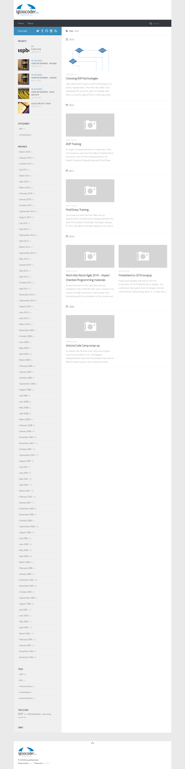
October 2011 (25, 282)
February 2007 (25, 496)
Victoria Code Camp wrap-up (83, 345)
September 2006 (27, 526)
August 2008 (25, 389)
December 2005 (26, 580)
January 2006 (25, 574)
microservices (25, 686)
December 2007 (26, 437)
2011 (70, 171)
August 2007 (25, 461)
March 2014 (24, 247)
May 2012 (23, 270)
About (30, 23)
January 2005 (25, 645)
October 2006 (25, 520)
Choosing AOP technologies (82, 78)
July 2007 (23, 467)
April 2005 (23, 627)
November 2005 (26, 585)
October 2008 (25, 377)
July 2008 (23, 395)
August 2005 (25, 603)
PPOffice (46, 763)
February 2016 (25, 193)
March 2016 (24, 187)
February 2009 (25, 366)
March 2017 (24, 175)
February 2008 (25, 425)
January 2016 (25, 199)
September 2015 (27, 211)
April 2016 (23, 181)
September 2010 (27, 300)
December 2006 (26, 508)
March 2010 (24, 324)
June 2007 (23, 472)
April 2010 (23, 318)
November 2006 (26, 514)
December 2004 (26, 651)
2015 (70, 39)
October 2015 (25, 205)
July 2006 (23, 538)
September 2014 (27, 235)
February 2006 (25, 568)
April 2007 (23, 484)
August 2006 (25, 532)
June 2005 (23, 615)
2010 (70, 236)
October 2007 (25, 449)
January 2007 (25, 502)
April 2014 (23, 241)
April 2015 (23, 229)
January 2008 (25, 431)
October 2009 (25, 336)
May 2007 (23, 479)
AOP (21, 674)
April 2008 (23, 413)
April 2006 (23, 556)
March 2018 (24, 151)
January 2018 (25, 157)
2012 (70, 105)
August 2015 (25, 217)
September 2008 (27, 383)
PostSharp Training (77, 209)
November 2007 (26, 443)
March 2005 (24, 633)
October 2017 (25, 163)
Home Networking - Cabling (44, 77)
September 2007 (27, 455)
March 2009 (24, 360)
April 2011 (23, 288)
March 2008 (24, 419)
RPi (32, 46)
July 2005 (23, 609)
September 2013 (27, 253)
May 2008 (23, 407)
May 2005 (23, 621)
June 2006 (23, 544)
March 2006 (24, 562)
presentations (26, 698)
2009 (70, 306)
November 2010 (26, 294)
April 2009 (23, 354)
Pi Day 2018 (36, 49)
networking (36, 60)
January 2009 (25, 371)
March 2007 (24, 490)
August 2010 (25, 306)
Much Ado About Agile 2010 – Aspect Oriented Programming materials (88, 277)
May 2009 (23, 348)
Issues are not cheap (41, 103)
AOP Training (73, 143)
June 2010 (23, 312)
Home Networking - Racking (44, 63)
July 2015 (23, 223)
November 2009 (26, 330)
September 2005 (27, 597)
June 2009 (23, 342)
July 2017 (23, 169)
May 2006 (23, 550)
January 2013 (25, 264)
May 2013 (23, 259)
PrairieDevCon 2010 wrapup (135, 275)
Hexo (31, 763)
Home (21, 23)
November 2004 (26, 657)
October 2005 (25, 592)
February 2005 (25, 639)
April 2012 (23, 276)
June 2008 (23, 401)
